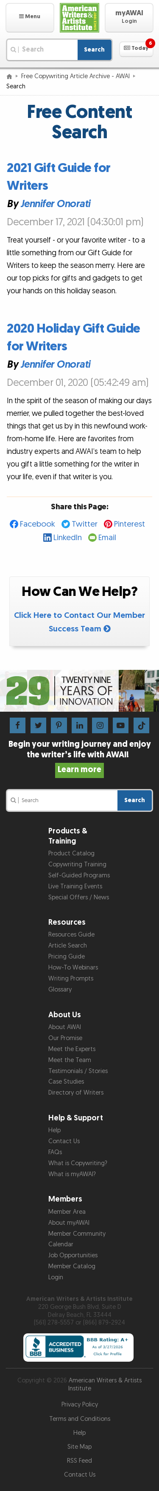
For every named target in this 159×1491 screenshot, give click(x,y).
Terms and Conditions (79, 1419)
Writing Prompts (70, 979)
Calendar (60, 1244)
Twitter (85, 524)
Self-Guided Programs (79, 875)
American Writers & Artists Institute (105, 1384)
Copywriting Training (77, 864)
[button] (30, 18)
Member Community (77, 1234)
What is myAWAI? (72, 1174)
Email (107, 537)
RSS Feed (79, 1461)
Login (55, 1277)
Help (54, 1130)
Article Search (67, 946)
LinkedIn (67, 537)
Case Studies (66, 1082)
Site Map (79, 1447)
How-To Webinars (73, 968)
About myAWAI (68, 1223)
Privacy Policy (79, 1405)
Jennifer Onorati (55, 203)
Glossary (60, 990)
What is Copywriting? (77, 1163)
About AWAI (64, 1027)
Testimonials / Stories (78, 1071)
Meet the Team (69, 1060)
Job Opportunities (73, 1255)
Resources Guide (71, 935)
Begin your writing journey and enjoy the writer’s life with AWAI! (79, 757)
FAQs (55, 1152)
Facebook (37, 524)
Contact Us (64, 1141)
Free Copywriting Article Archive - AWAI (75, 76)
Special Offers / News (78, 897)
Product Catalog (71, 853)
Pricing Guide (66, 957)
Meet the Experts (71, 1049)
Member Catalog (71, 1266)
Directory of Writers (75, 1093)
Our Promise (65, 1038)
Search (94, 50)
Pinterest (129, 524)
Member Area (67, 1212)
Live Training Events (75, 886)
